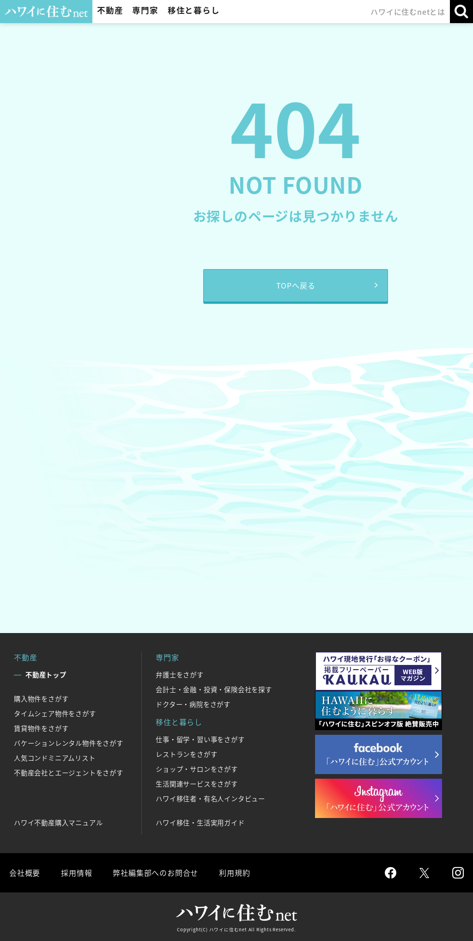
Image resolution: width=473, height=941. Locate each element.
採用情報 (76, 872)
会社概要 (24, 872)
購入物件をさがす (41, 699)
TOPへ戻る (295, 285)
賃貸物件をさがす (41, 728)
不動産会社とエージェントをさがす (68, 773)
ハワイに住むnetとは (407, 11)
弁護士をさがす (180, 675)
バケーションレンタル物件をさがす (68, 743)
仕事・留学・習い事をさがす (200, 739)
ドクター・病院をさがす (193, 704)
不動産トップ (46, 675)
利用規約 (234, 872)
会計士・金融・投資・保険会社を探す (214, 689)
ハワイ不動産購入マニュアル (58, 823)
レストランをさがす (186, 754)
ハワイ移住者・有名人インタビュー (210, 798)
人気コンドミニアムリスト (55, 758)
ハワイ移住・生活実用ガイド (200, 823)
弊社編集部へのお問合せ (155, 872)
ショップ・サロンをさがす (197, 769)
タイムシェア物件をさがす (55, 713)
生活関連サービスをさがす (197, 784)
